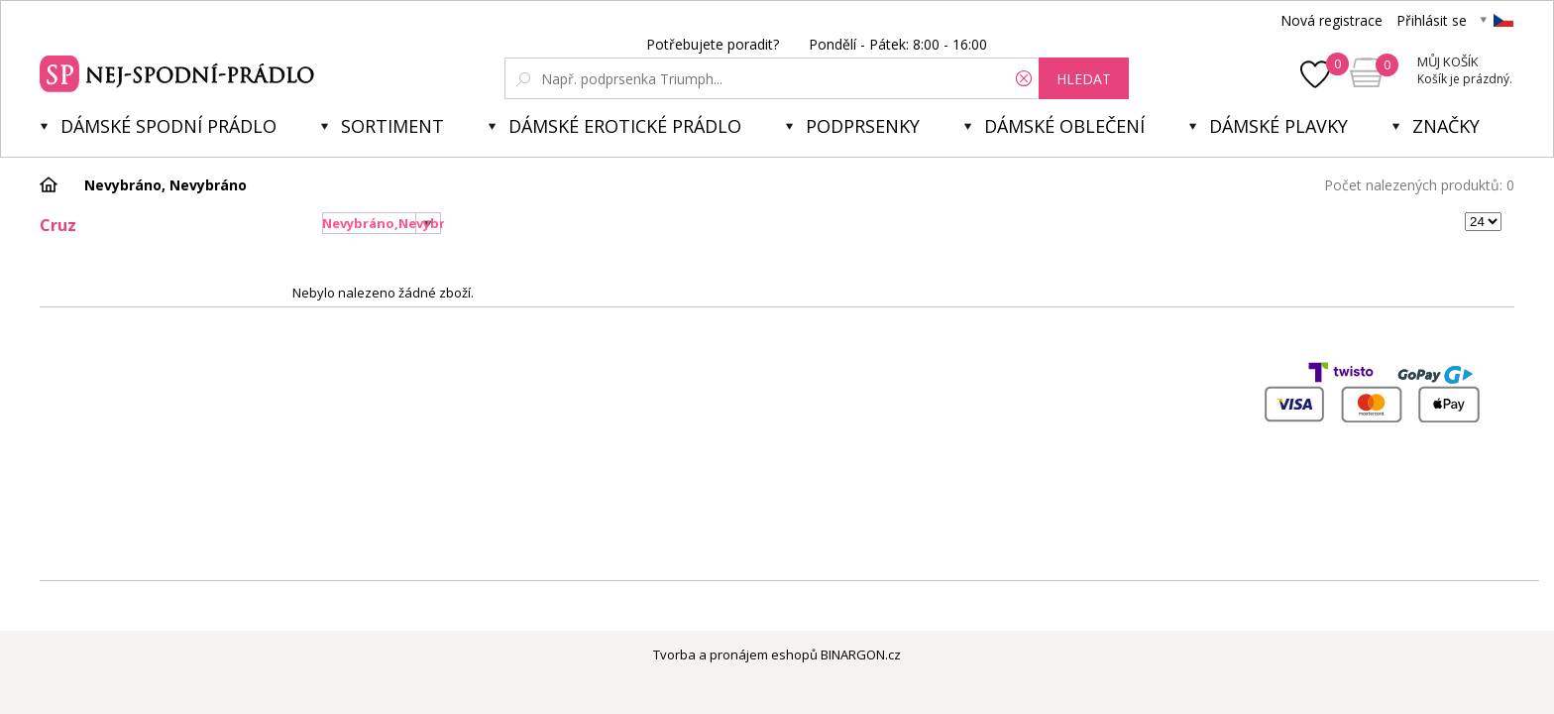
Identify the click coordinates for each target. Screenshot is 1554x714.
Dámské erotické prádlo (624, 126)
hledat (1083, 78)
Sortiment (392, 126)
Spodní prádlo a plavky (180, 71)
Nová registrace (1331, 20)
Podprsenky (863, 126)
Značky (1446, 126)
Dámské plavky (1278, 126)
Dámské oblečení (1064, 126)
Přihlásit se (1431, 20)
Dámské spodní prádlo (168, 126)
